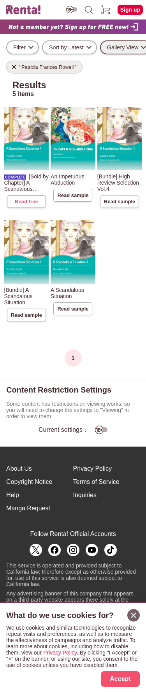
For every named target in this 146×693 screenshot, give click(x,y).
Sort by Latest (66, 47)
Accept (120, 679)
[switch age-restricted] (71, 9)
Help (12, 495)
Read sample (72, 195)
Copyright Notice (29, 481)
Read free (26, 201)
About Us (19, 468)
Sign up (130, 10)
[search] (88, 9)
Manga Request (28, 508)
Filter (19, 47)
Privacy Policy (92, 468)
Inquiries (85, 495)
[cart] (105, 9)
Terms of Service (96, 481)
